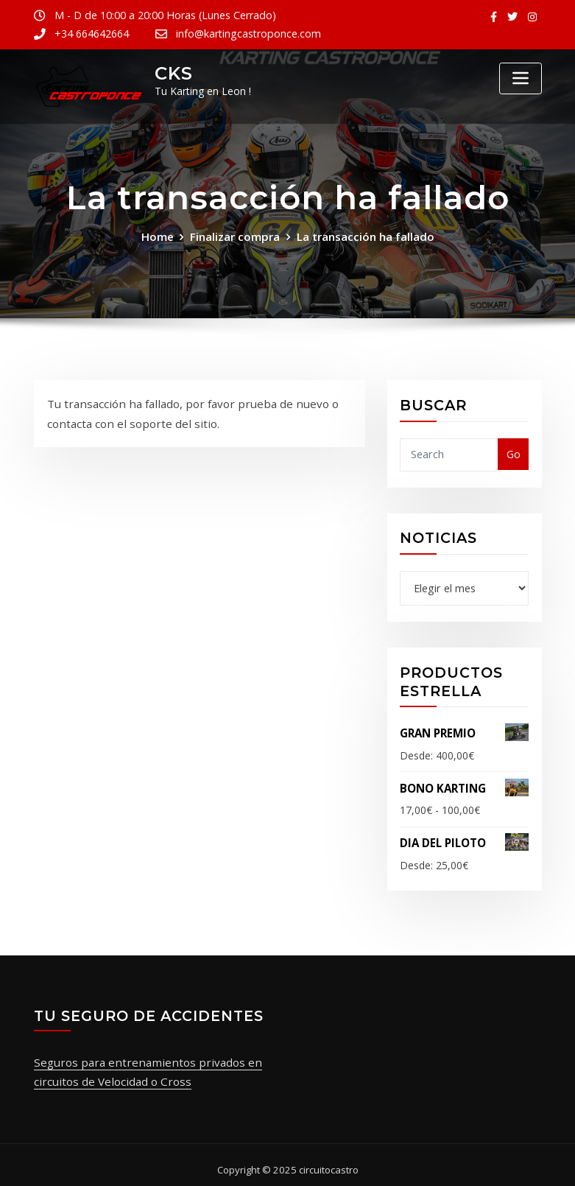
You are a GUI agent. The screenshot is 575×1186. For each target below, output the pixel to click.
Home (162, 235)
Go (514, 452)
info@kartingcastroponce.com (121, 33)
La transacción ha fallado (363, 235)
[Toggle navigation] (520, 78)
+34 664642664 (342, 15)
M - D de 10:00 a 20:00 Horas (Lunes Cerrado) (156, 15)
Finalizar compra (236, 235)
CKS (172, 71)
